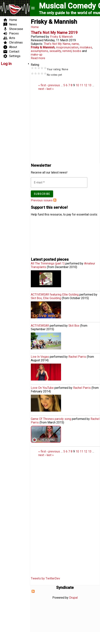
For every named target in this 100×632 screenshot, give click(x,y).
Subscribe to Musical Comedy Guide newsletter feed (54, 200)
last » (50, 89)
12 (85, 85)
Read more (38, 58)
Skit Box (36, 298)
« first (42, 85)
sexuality (55, 51)
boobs (77, 51)
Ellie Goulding (52, 298)
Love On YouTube (42, 388)
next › (42, 89)
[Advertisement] (12, 125)
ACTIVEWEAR (40, 325)
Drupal (73, 597)
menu (33, 8)
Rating (35, 64)
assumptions (39, 51)
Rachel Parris (77, 356)
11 (81, 85)
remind (66, 51)
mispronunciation (67, 47)
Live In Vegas (40, 356)
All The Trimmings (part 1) (48, 263)
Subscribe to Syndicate (33, 591)
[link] (15, 63)
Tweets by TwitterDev (45, 578)
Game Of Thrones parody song (51, 419)
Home (35, 27)
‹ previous (53, 85)
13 (89, 85)
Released (37, 40)
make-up (36, 54)
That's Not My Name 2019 (54, 32)
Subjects (36, 44)
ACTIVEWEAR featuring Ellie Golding (55, 294)
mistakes (86, 47)
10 (77, 85)
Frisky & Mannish (61, 36)
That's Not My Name (57, 44)
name (75, 44)
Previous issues (42, 200)
